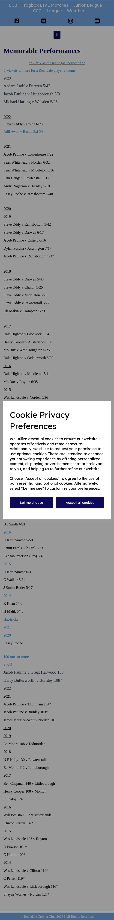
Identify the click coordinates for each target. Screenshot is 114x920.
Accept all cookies (80, 503)
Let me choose (31, 503)
